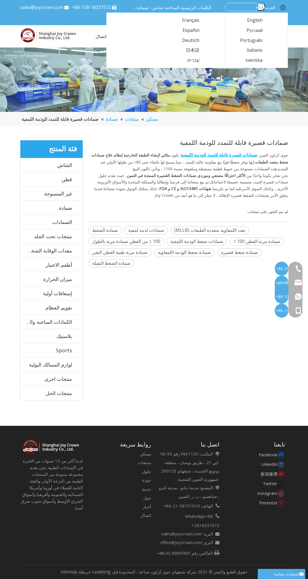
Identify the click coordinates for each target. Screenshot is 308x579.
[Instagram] (271, 493)
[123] (154, 80)
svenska (257, 60)
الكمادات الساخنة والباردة (46, 321)
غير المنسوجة (58, 193)
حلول (146, 471)
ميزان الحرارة (57, 279)
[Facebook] (271, 454)
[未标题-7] (51, 447)
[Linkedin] (271, 464)
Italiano (258, 50)
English (258, 20)
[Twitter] (271, 483)
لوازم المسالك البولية (50, 364)
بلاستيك (64, 336)
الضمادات (62, 222)
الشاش (64, 165)
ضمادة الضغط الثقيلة (111, 263)
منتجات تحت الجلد (53, 236)
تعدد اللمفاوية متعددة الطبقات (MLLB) (209, 230)
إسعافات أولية (57, 293)
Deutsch (194, 40)
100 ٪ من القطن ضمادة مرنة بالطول (126, 241)
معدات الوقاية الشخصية (47, 250)
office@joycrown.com (181, 542)
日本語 (196, 50)
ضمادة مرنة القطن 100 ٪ (256, 241)
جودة (146, 480)
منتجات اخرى (58, 378)
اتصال (146, 515)
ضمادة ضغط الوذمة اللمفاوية (184, 252)
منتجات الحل (59, 393)
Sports (64, 350)
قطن (66, 179)
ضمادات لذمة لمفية (146, 230)
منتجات (144, 462)
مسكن (145, 454)
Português (254, 40)
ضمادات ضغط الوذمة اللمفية (196, 241)
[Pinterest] (271, 502)
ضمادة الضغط (105, 230)
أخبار (147, 506)
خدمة (146, 489)
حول (147, 497)
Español (194, 30)
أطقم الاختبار (59, 264)
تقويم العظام (59, 307)
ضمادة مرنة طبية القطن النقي (120, 252)
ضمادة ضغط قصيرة (239, 252)
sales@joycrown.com (41, 7)
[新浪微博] (271, 474)
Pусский (258, 30)
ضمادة (65, 207)
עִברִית (196, 60)
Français (194, 20)
